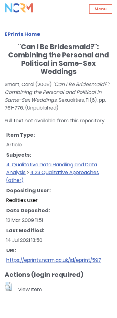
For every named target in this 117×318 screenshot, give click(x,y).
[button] (8, 286)
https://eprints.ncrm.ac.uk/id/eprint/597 (53, 260)
